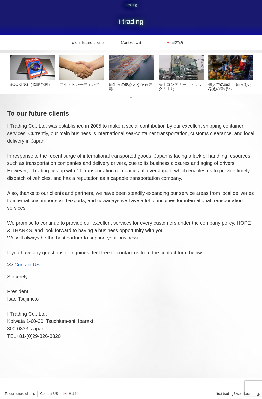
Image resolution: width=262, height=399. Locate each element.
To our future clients (20, 394)
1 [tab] (131, 97)
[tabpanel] (32, 72)
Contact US (27, 264)
